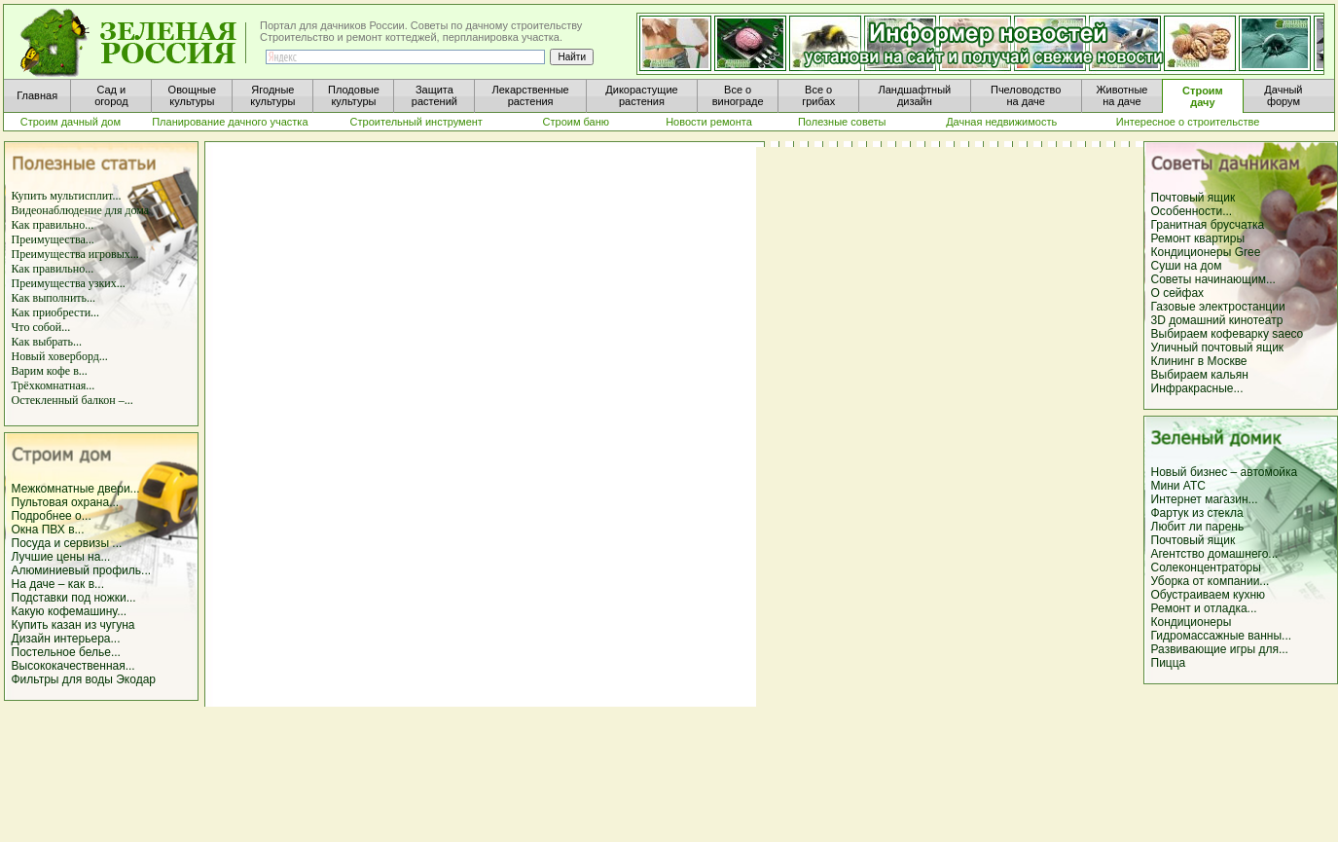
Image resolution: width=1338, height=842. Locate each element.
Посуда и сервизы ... (67, 543)
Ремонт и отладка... (1204, 608)
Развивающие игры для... (1219, 649)
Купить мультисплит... (67, 195)
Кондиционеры (1191, 622)
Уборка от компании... (1210, 581)
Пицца (1168, 663)
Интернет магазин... (1204, 499)
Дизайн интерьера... (66, 638)
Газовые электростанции (1218, 306)
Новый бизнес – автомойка (1224, 472)
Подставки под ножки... (74, 597)
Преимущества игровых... (75, 254)
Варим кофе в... (50, 371)
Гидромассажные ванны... (1221, 635)
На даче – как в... (58, 584)
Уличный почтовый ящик (1217, 347)
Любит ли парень (1198, 526)
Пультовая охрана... (66, 502)
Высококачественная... (73, 666)
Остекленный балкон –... (72, 400)
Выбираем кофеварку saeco (1227, 334)
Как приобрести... (56, 312)
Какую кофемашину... (69, 611)
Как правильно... (53, 225)
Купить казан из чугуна (73, 625)
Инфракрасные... (1197, 388)
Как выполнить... (54, 298)
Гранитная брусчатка (1208, 225)
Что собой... (41, 327)
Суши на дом (1186, 266)
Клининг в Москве (1199, 361)
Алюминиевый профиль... (82, 570)
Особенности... (1192, 211)
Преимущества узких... (69, 283)
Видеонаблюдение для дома (81, 210)
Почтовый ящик (1193, 197)
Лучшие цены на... (61, 557)
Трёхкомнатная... (53, 385)
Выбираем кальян (1199, 375)
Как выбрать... (47, 341)
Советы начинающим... (1213, 279)
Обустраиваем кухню (1208, 595)
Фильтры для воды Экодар (84, 679)
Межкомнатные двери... (76, 488)
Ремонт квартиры (1198, 238)
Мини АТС (1178, 486)
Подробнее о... (51, 516)
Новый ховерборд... (60, 356)
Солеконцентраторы (1206, 567)
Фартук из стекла (1197, 513)
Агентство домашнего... (1215, 554)
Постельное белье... (66, 652)
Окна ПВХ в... (48, 529)
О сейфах (1178, 293)
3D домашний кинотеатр (1217, 320)
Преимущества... (53, 239)
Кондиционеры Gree (1206, 252)
